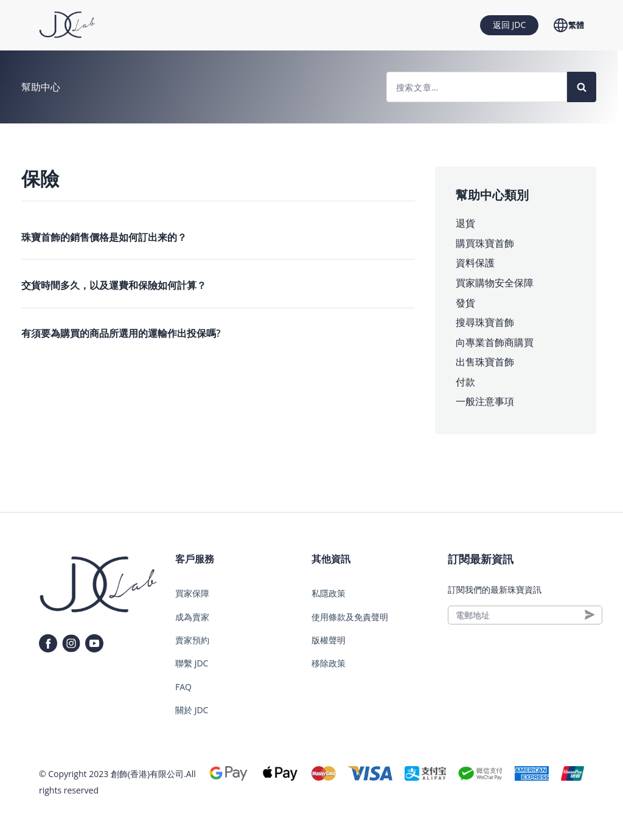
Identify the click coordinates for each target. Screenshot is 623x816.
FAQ (183, 687)
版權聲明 (329, 640)
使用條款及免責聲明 (350, 617)
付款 (465, 382)
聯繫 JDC (191, 663)
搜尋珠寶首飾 (485, 322)
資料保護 (475, 262)
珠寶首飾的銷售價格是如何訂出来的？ (104, 237)
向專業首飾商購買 (495, 342)
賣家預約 (192, 640)
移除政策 (329, 663)
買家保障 (192, 593)
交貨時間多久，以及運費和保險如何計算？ (113, 285)
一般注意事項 (485, 401)
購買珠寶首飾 (485, 243)
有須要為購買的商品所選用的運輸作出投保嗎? (120, 333)
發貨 (465, 302)
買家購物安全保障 (495, 282)
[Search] (581, 87)
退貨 (465, 223)
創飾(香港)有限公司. (148, 774)
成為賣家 (192, 617)
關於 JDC (191, 710)
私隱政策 (329, 593)
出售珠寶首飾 (485, 361)
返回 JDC (509, 24)
